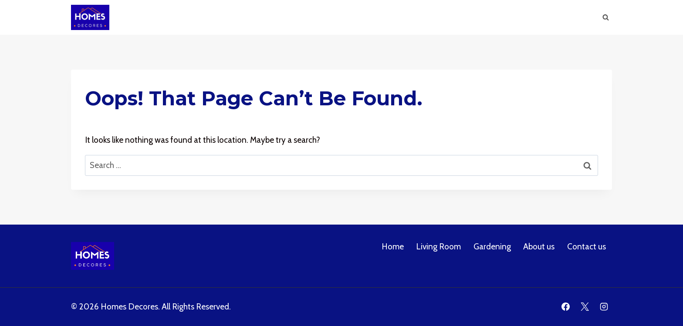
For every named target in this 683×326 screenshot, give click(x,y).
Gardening (462, 17)
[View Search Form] (605, 17)
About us (510, 17)
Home (363, 17)
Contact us (586, 247)
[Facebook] (566, 307)
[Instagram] (603, 307)
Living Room (409, 17)
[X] (584, 307)
